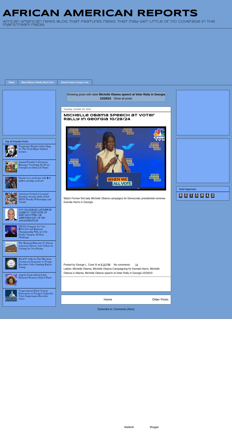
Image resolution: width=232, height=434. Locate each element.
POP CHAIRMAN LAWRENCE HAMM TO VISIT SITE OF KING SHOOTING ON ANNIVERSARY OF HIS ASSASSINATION (35, 215)
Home (11, 82)
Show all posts (123, 98)
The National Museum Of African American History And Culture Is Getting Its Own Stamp (36, 246)
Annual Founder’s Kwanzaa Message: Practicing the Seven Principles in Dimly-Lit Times (34, 165)
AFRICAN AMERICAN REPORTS (100, 13)
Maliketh (129, 427)
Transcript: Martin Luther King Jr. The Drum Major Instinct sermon (35, 149)
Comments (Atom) (123, 309)
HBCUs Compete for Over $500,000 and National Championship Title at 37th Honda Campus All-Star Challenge (33, 232)
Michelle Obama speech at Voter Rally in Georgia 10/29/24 (119, 273)
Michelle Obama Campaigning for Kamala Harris (121, 268)
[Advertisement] (118, 51)
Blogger (154, 427)
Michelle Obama (82, 268)
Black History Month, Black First (37, 82)
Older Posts (160, 299)
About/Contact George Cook (75, 82)
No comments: (122, 264)
